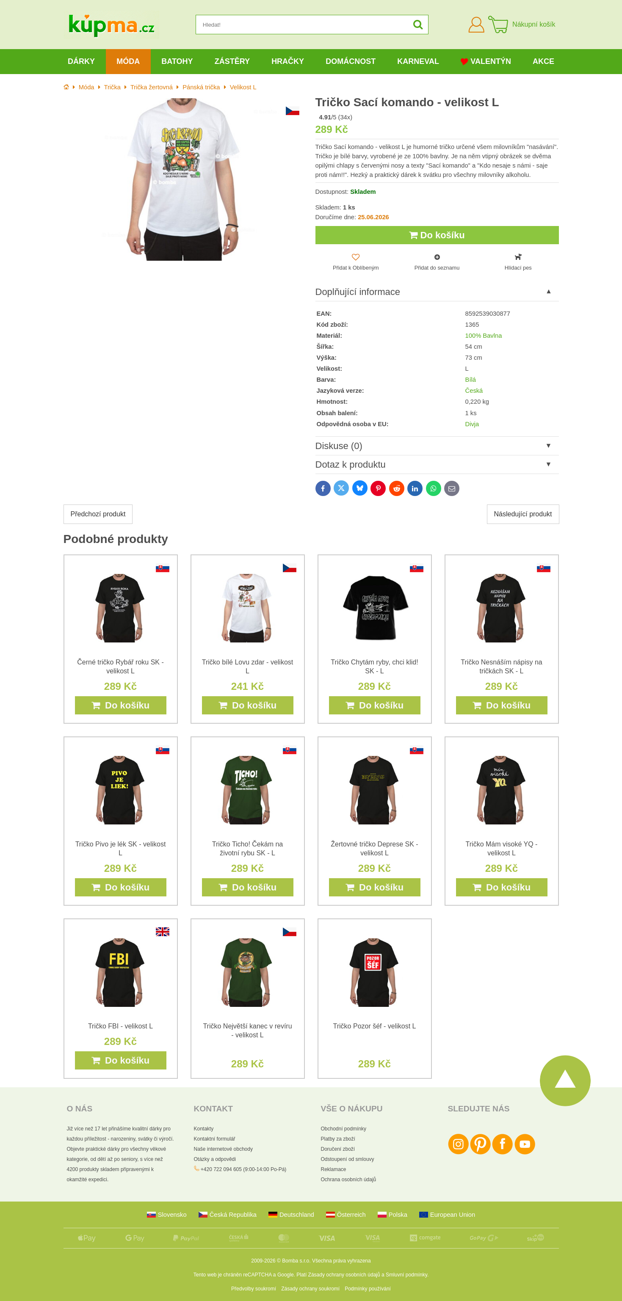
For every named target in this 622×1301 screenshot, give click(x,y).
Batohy (177, 61)
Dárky (81, 61)
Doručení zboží (338, 1149)
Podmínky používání (368, 1289)
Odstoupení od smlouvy (347, 1159)
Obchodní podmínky (343, 1129)
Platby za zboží (338, 1139)
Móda (128, 61)
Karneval (418, 61)
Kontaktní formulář (214, 1139)
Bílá (470, 379)
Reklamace (333, 1169)
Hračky (287, 61)
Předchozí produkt (98, 514)
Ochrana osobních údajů (348, 1179)
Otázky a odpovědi (215, 1159)
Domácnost (351, 61)
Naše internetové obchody (223, 1149)
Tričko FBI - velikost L (120, 1026)
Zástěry (232, 61)
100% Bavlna (483, 335)
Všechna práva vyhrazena (341, 1261)
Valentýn (486, 61)
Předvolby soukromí (253, 1289)
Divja (472, 424)
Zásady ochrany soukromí (310, 1289)
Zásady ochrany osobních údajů (344, 1275)
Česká (474, 390)
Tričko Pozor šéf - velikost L (374, 1026)
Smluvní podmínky (406, 1275)
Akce (543, 61)
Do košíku (436, 235)
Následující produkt (523, 514)
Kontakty (204, 1129)
